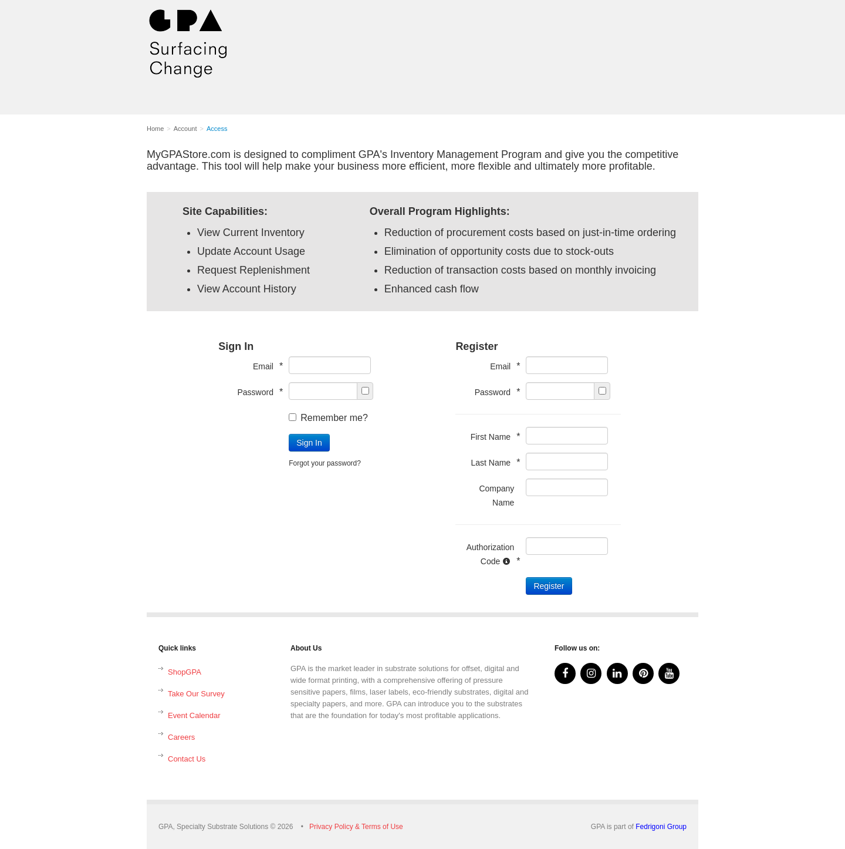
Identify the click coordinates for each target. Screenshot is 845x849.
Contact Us (186, 758)
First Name (493, 437)
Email (265, 366)
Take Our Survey (196, 693)
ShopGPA (184, 672)
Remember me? (328, 418)
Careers (181, 737)
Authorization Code (491, 554)
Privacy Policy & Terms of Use (356, 827)
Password (257, 392)
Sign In (309, 442)
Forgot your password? (325, 463)
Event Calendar (194, 715)
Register (548, 586)
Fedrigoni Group (661, 827)
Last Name (492, 462)
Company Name (496, 495)
